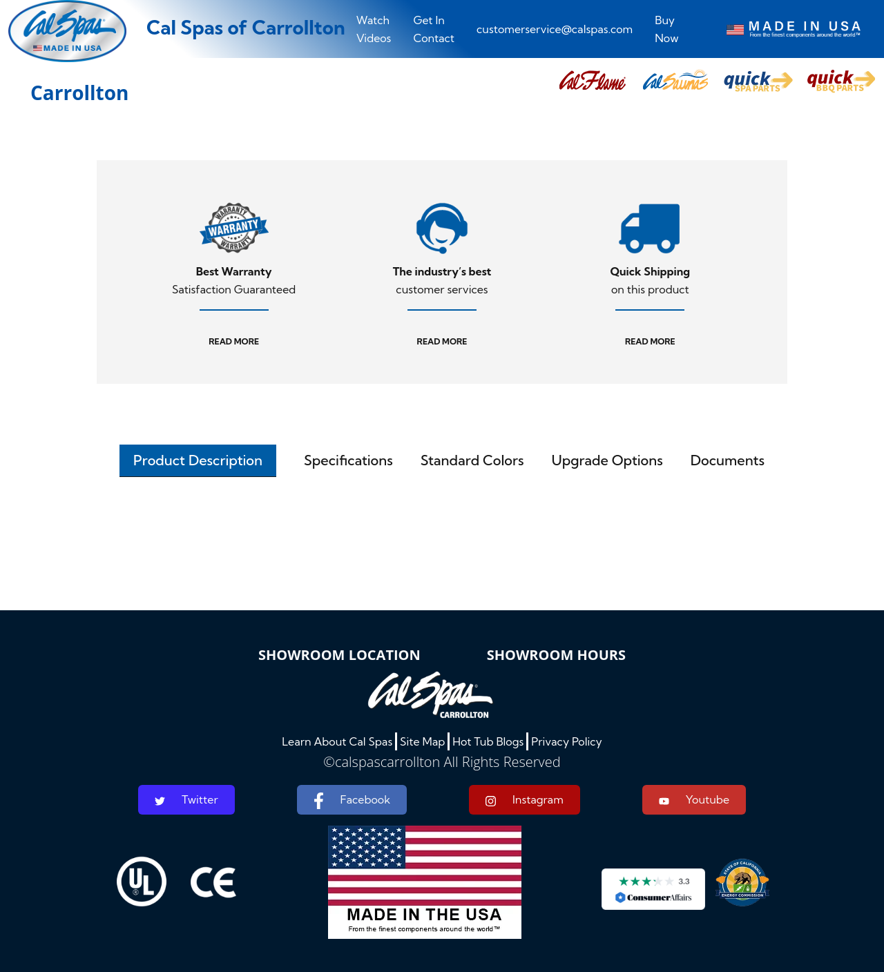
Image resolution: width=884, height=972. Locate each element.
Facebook (352, 801)
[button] (592, 81)
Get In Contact (433, 29)
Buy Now (666, 29)
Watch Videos (374, 29)
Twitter (186, 799)
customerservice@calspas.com (555, 29)
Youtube (694, 799)
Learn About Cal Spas (337, 741)
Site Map (422, 741)
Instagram (525, 800)
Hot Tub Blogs (487, 741)
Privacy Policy (566, 741)
